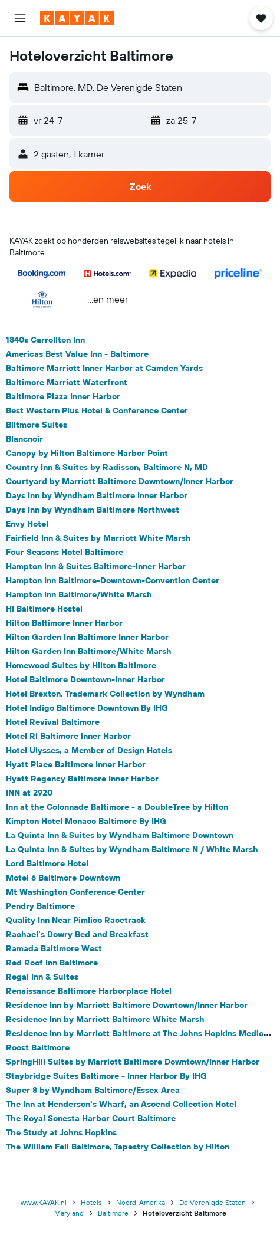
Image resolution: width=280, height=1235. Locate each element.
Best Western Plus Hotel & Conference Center (97, 410)
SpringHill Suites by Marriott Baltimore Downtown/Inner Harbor (132, 1061)
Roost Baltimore (38, 1047)
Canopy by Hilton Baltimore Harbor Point (87, 453)
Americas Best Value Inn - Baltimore (77, 354)
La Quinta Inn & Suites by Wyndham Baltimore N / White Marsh (132, 849)
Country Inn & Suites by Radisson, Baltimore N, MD (107, 467)
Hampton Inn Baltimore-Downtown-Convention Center (112, 580)
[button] (20, 18)
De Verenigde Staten (212, 1202)
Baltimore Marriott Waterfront (66, 382)
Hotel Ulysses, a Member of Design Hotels (89, 750)
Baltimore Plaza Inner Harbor (63, 396)
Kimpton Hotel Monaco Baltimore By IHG (86, 821)
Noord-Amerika (140, 1202)
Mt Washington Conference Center (75, 891)
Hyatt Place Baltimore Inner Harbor (76, 764)
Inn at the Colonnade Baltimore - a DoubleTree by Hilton (117, 807)
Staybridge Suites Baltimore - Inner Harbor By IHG (106, 1075)
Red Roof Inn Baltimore (52, 962)
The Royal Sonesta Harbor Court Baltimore (91, 1118)
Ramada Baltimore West (54, 948)
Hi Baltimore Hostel (44, 608)
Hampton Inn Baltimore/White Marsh (79, 594)
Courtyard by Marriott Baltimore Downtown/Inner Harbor (119, 481)
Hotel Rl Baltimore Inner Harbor (68, 736)
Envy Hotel (27, 523)
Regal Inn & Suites (42, 976)
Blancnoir (24, 438)
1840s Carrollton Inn (45, 339)
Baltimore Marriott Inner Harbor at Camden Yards (104, 368)
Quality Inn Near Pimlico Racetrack (76, 920)
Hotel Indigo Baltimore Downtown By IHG (87, 707)
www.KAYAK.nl (44, 1202)
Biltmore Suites (36, 424)
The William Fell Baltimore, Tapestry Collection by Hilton (117, 1146)
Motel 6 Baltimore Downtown (63, 877)
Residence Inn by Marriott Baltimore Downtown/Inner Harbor (127, 1005)
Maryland (69, 1212)
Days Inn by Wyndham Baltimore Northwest (92, 509)
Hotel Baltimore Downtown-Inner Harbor (85, 679)
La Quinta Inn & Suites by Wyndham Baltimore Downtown (119, 835)
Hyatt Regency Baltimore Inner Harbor (82, 778)
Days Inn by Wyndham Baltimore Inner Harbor (96, 495)
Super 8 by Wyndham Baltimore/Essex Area (93, 1090)
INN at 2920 (29, 792)
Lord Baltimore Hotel (47, 863)
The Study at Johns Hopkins (61, 1132)
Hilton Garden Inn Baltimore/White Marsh (89, 651)
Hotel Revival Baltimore (53, 722)
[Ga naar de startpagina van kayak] (77, 18)
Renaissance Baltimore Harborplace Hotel (89, 991)
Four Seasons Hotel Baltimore (64, 552)
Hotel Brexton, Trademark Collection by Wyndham (105, 693)
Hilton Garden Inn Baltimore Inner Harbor (87, 637)
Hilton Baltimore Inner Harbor (64, 623)
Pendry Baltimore (40, 906)
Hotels (91, 1202)
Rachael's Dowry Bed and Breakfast (77, 934)
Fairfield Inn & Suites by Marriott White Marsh (98, 538)
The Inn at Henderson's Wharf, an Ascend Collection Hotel (121, 1104)
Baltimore (113, 1212)
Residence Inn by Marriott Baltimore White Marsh (105, 1019)
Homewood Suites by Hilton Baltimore (81, 665)
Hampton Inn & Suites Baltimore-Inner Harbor (96, 566)
